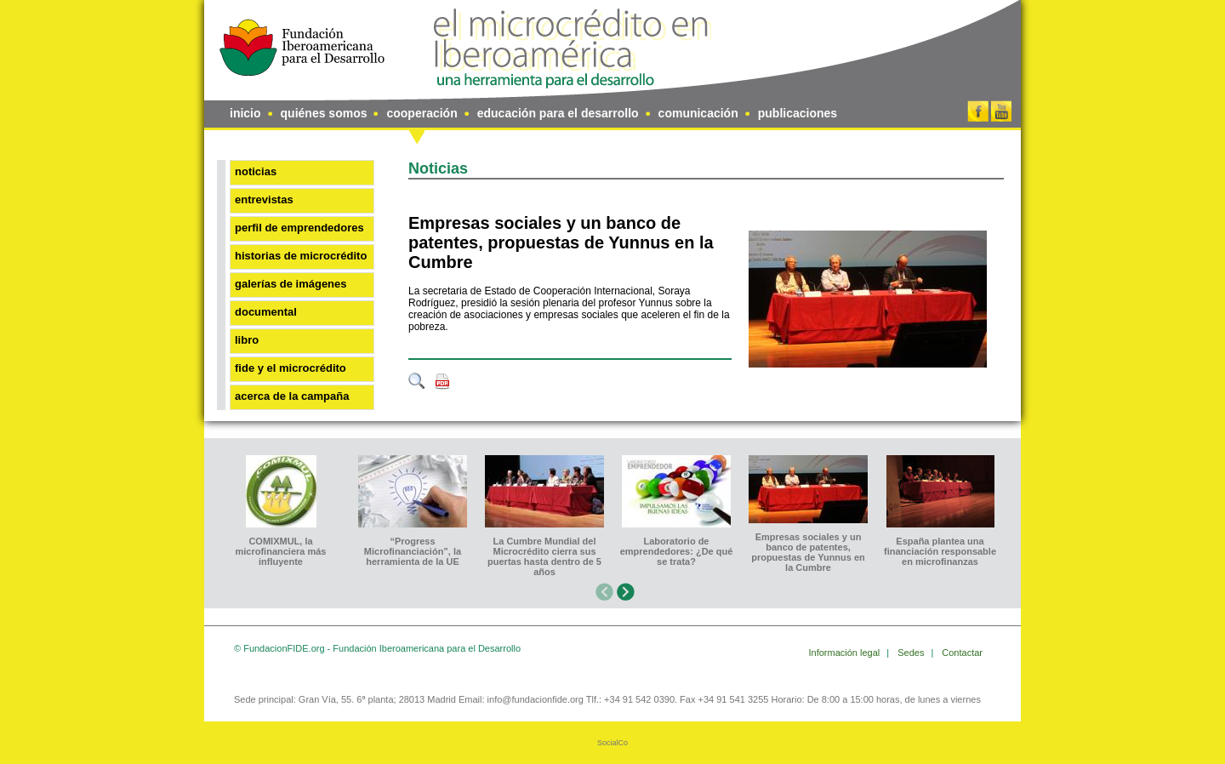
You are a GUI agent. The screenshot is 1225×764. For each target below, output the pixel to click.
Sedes (911, 652)
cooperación (421, 113)
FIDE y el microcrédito (290, 368)
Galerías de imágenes (291, 283)
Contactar (962, 652)
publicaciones (797, 113)
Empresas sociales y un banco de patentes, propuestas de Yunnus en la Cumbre (561, 242)
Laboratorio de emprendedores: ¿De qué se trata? (676, 551)
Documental (266, 311)
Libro (247, 340)
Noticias (255, 171)
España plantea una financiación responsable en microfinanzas (940, 551)
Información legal (846, 652)
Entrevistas (264, 199)
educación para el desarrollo (558, 113)
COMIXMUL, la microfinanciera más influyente (281, 551)
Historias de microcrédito (301, 255)
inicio (245, 113)
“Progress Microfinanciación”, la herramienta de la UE (412, 551)
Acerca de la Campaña (292, 396)
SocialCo (612, 742)
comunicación (698, 113)
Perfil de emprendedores (299, 227)
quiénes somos (324, 113)
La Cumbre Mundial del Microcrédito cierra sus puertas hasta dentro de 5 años (544, 556)
